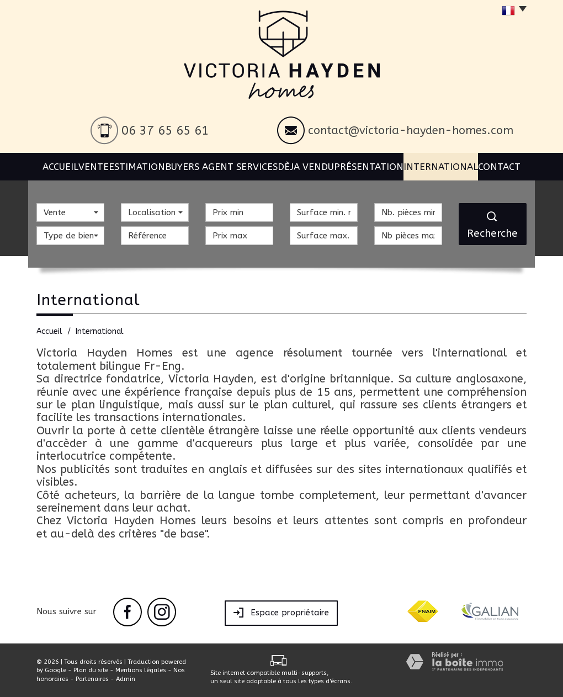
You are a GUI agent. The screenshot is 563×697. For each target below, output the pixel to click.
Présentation (372, 165)
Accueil (58, 165)
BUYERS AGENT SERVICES (228, 165)
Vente (99, 165)
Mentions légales (140, 670)
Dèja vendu (309, 165)
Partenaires (92, 679)
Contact (502, 165)
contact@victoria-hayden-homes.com (410, 130)
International (441, 165)
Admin (125, 679)
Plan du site (90, 670)
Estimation (146, 165)
